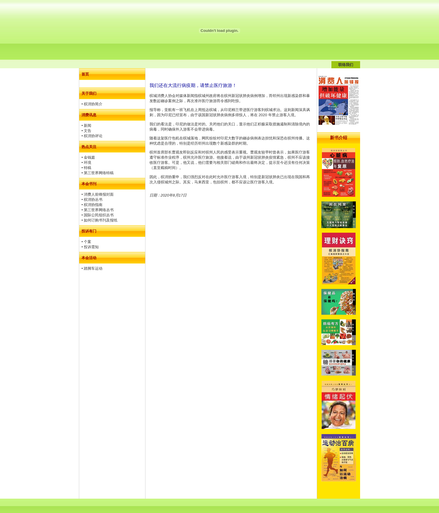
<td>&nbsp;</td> (112, 211)
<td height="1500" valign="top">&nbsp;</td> (338, 283)
